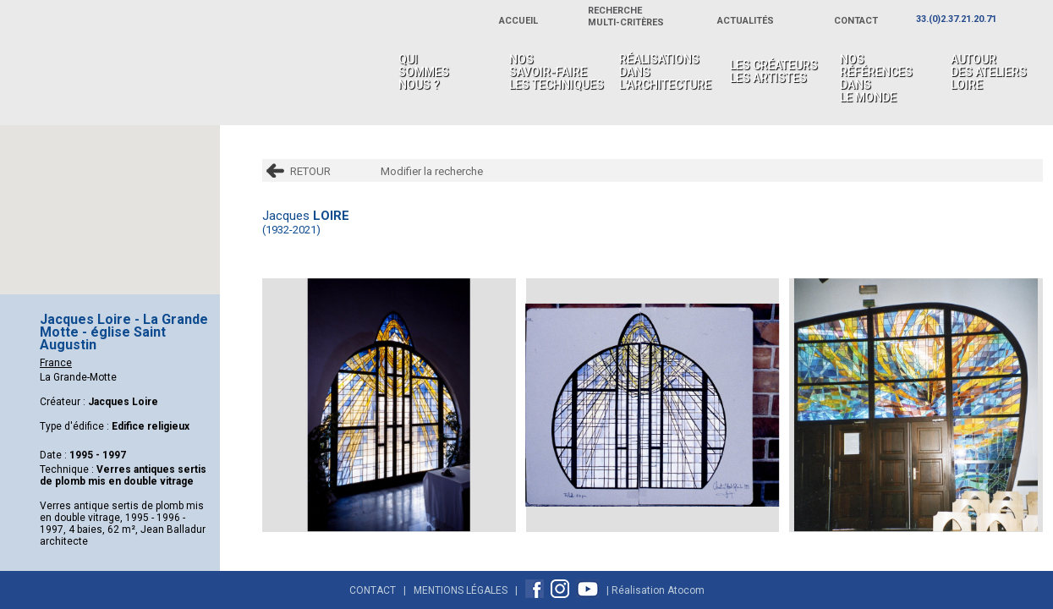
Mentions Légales (460, 590)
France (56, 363)
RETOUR (310, 171)
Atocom (686, 590)
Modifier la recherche (432, 171)
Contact (372, 590)
